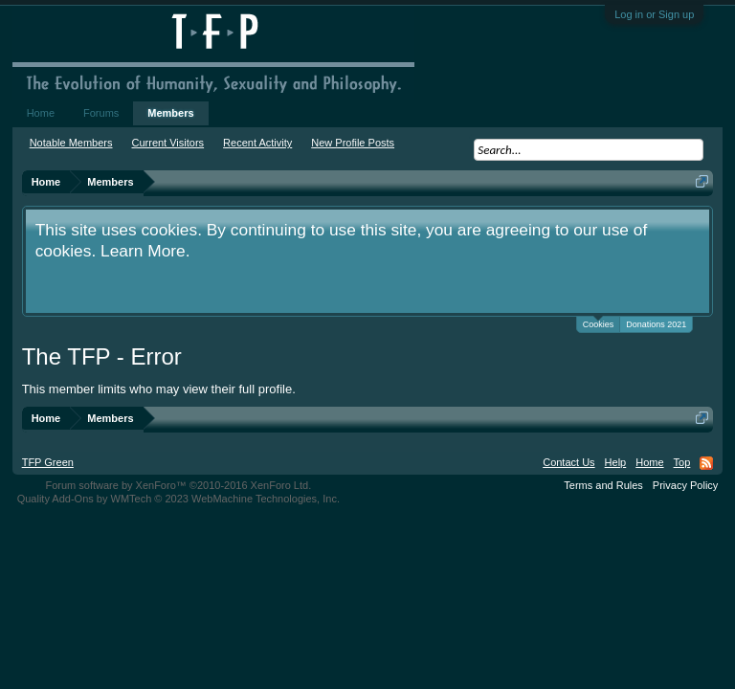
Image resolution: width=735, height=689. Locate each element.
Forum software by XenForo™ (178, 485)
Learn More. (144, 250)
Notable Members (71, 142)
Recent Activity (257, 142)
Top (682, 462)
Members (170, 113)
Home (41, 113)
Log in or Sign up (654, 14)
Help (616, 462)
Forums (101, 113)
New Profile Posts (352, 142)
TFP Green (48, 462)
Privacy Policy (685, 485)
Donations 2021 (656, 324)
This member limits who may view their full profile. (159, 389)
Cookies (598, 323)
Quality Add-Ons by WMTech (178, 498)
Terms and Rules (603, 485)
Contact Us (568, 462)
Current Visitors (168, 142)
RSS (706, 463)
